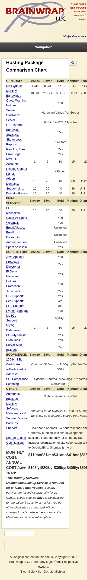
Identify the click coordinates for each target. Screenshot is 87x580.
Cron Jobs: (13, 340)
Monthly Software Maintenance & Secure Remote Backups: (16, 413)
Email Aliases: (15, 227)
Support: (12, 428)
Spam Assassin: (17, 247)
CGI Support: (15, 296)
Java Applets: (15, 257)
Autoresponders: (17, 242)
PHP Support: (15, 306)
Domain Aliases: (17, 193)
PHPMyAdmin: (16, 335)
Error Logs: (13, 154)
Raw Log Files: (16, 149)
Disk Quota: (14, 86)
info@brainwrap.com (74, 36)
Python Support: (17, 310)
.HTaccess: (13, 291)
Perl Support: (15, 301)
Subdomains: (15, 188)
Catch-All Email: (17, 218)
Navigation (43, 47)
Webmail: (12, 222)
